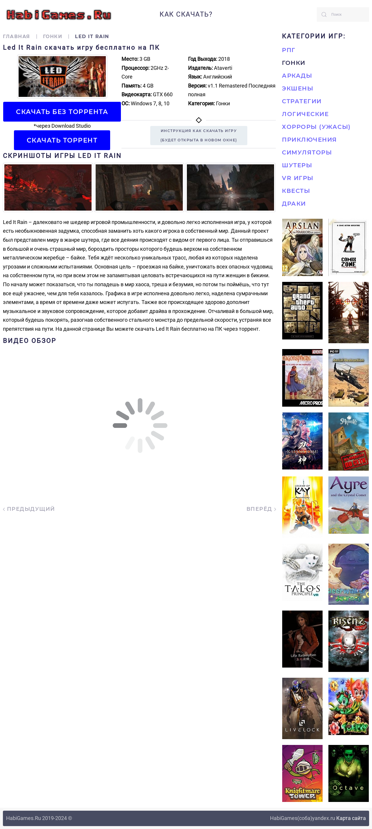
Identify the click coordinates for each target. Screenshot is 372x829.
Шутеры (297, 165)
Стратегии (302, 101)
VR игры (298, 178)
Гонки (52, 36)
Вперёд (261, 509)
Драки (294, 203)
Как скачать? (186, 14)
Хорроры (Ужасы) (316, 126)
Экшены (297, 88)
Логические (305, 114)
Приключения (309, 139)
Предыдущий (29, 509)
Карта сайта (351, 818)
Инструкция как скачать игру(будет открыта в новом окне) (198, 135)
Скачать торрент (62, 140)
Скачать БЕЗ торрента (62, 111)
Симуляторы (307, 152)
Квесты (296, 190)
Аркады (297, 75)
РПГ (289, 50)
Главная (16, 36)
